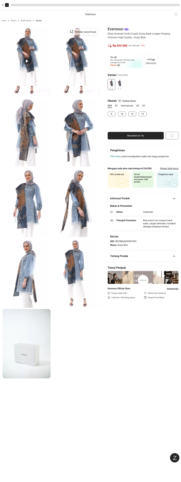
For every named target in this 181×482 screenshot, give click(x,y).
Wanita (13, 21)
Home (3, 21)
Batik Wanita (26, 21)
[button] (90, 5)
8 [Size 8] (111, 114)
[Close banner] (2, 5)
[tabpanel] (143, 114)
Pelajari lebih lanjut (169, 168)
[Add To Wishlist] (175, 14)
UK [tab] (137, 105)
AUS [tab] (110, 105)
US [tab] (143, 105)
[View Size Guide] (127, 101)
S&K (118, 65)
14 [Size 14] (142, 114)
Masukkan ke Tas (135, 135)
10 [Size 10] (122, 114)
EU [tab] (116, 105)
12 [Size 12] (132, 114)
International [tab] (127, 105)
